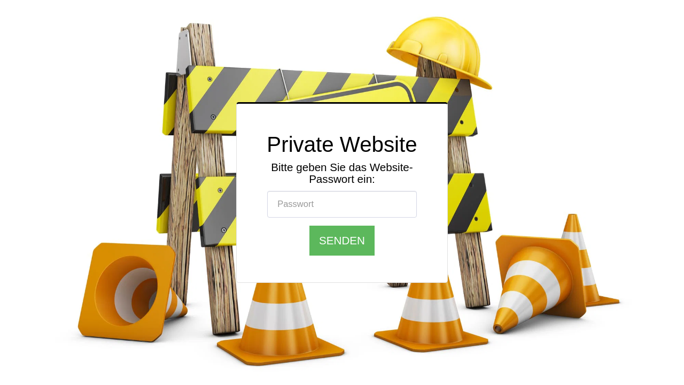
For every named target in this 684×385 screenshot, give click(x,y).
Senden (342, 240)
